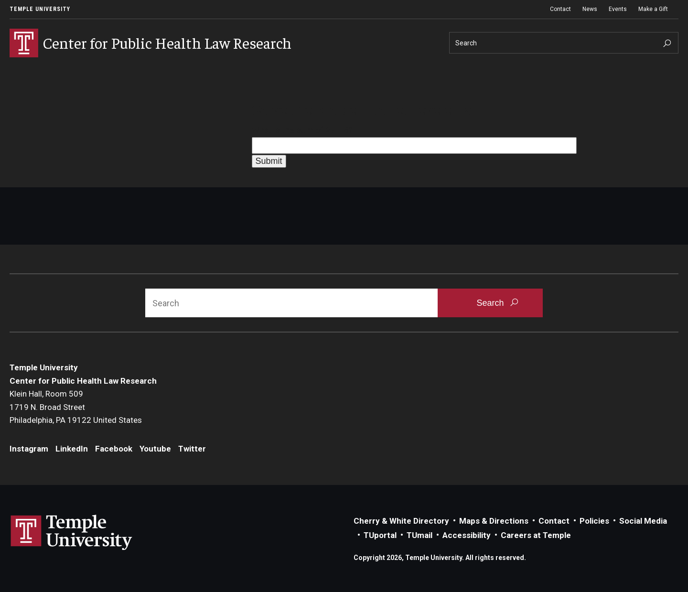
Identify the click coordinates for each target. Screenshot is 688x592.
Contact (560, 9)
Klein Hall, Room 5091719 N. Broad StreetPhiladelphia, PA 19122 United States (76, 407)
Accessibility (466, 535)
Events (618, 9)
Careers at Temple (536, 535)
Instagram (29, 448)
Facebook (113, 448)
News (589, 9)
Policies (594, 521)
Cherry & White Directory (401, 521)
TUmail (419, 535)
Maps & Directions (493, 521)
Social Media (643, 521)
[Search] (563, 43)
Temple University (40, 9)
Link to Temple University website (72, 533)
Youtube (155, 448)
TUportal (380, 535)
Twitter (192, 448)
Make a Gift (653, 9)
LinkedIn (71, 448)
